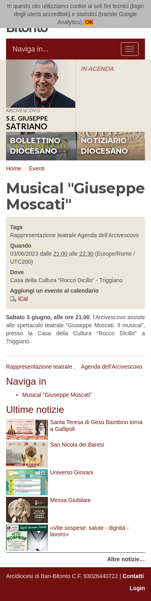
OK (88, 22)
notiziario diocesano (104, 146)
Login (137, 588)
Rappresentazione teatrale (39, 366)
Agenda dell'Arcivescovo (111, 366)
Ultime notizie (35, 409)
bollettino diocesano (35, 146)
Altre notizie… (126, 559)
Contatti (133, 576)
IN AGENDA (97, 68)
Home (13, 168)
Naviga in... (30, 49)
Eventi (37, 168)
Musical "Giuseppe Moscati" (57, 395)
